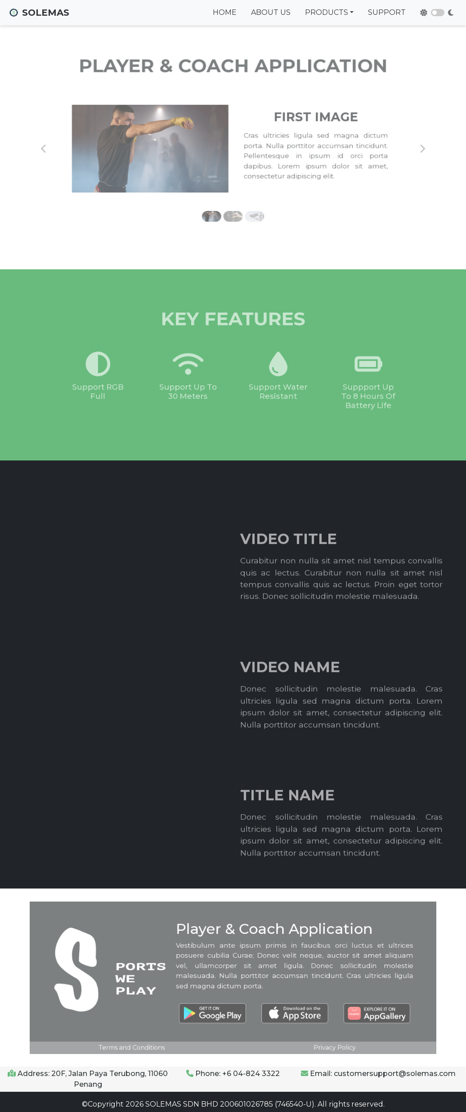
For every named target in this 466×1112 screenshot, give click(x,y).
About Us (271, 12)
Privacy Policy (318, 1036)
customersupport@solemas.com (395, 1073)
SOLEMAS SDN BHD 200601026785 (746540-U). (229, 1104)
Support (387, 12)
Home (225, 12)
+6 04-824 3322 (251, 1073)
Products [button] (326, 12)
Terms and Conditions (147, 1036)
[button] (71, 148)
